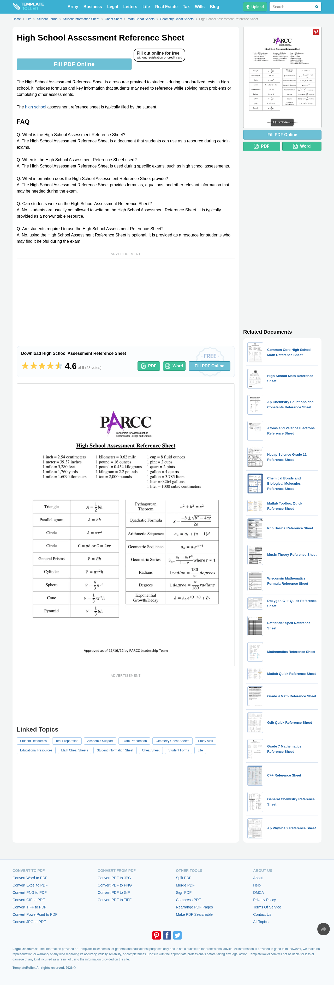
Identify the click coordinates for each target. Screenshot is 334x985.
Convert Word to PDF (30, 878)
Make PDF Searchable (194, 914)
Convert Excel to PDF (30, 885)
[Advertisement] (126, 293)
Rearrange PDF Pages (194, 907)
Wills (200, 6)
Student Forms (178, 750)
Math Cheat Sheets (74, 750)
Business (93, 6)
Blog (214, 6)
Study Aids (205, 741)
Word (174, 366)
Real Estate (166, 6)
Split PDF (183, 878)
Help (257, 885)
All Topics (261, 922)
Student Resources (33, 741)
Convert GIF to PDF (29, 900)
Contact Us (262, 914)
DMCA (258, 892)
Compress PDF (188, 900)
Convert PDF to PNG (115, 885)
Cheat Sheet (151, 750)
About (258, 878)
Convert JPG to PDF (29, 922)
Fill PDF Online (74, 64)
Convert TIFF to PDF (29, 907)
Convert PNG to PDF (30, 892)
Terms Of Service (267, 907)
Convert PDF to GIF (114, 892)
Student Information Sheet (115, 750)
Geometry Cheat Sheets (172, 741)
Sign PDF (184, 892)
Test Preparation (67, 741)
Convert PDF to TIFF (115, 900)
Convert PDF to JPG (114, 878)
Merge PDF (185, 885)
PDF (149, 366)
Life (146, 6)
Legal (112, 6)
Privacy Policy (264, 900)
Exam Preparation (134, 741)
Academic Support (100, 741)
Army (73, 6)
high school (35, 107)
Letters (130, 6)
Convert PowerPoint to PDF (35, 914)
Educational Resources (36, 750)
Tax (186, 6)
